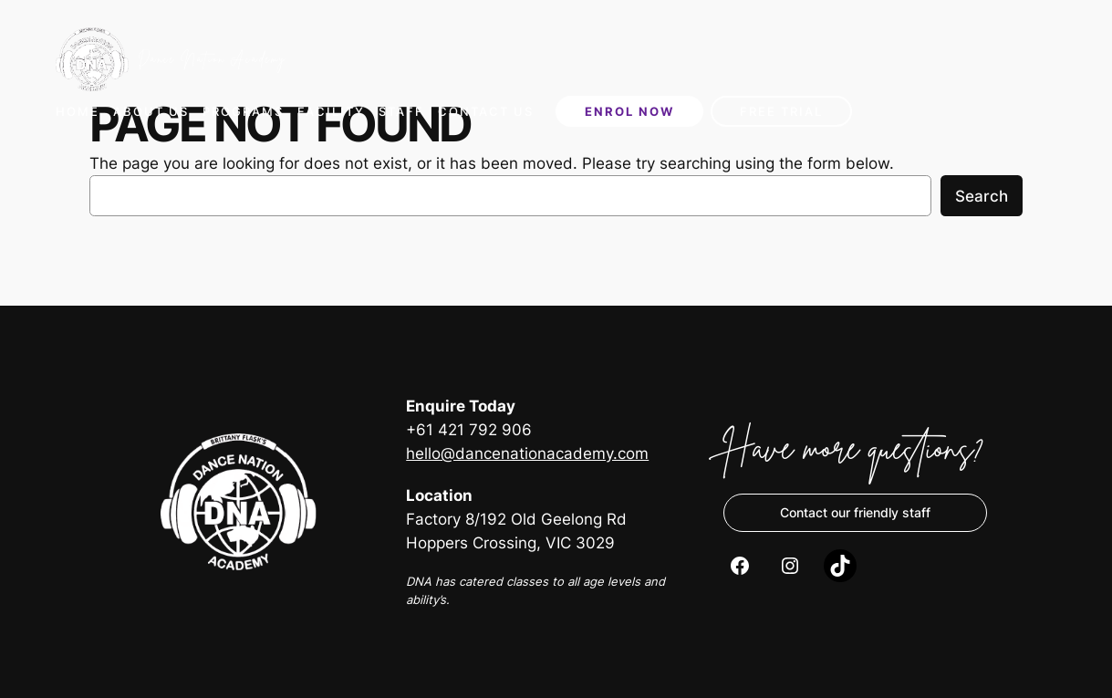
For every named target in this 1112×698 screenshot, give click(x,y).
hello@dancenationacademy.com (527, 453)
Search (981, 196)
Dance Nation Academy (212, 59)
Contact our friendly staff (855, 512)
